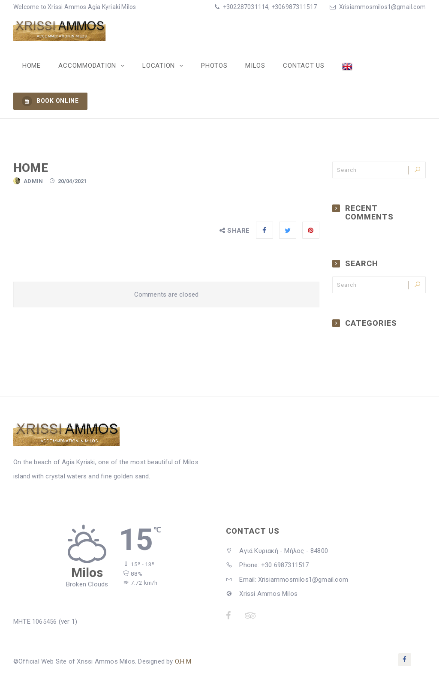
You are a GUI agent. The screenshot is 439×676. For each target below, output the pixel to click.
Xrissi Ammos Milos (262, 594)
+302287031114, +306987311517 (269, 6)
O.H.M (183, 662)
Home (31, 65)
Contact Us (300, 65)
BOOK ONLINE (50, 101)
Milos (252, 65)
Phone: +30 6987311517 (267, 565)
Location (158, 65)
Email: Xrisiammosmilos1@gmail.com (287, 580)
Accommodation (87, 65)
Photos (212, 65)
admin (33, 181)
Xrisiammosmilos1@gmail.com (382, 6)
